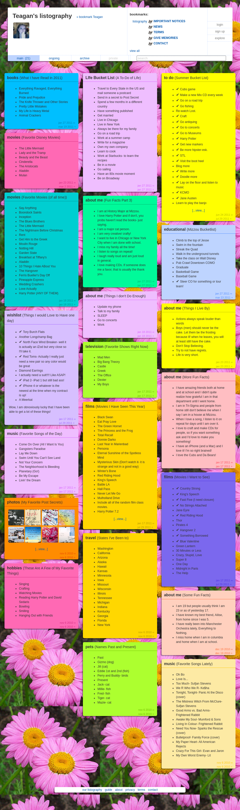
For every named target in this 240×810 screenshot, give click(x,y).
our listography (92, 790)
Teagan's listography (42, 15)
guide (108, 790)
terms (141, 790)
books (36, 78)
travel (108, 538)
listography (140, 21)
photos (36, 502)
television (118, 346)
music (36, 433)
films (116, 406)
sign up (220, 31)
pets (111, 647)
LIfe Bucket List (114, 78)
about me (110, 200)
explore (220, 38)
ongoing (55, 58)
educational (191, 229)
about (119, 790)
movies (35, 137)
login (220, 24)
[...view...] (41, 549)
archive (86, 58)
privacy (130, 790)
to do (187, 78)
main (23, 58)
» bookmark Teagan (90, 17)
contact (153, 790)
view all (135, 51)
